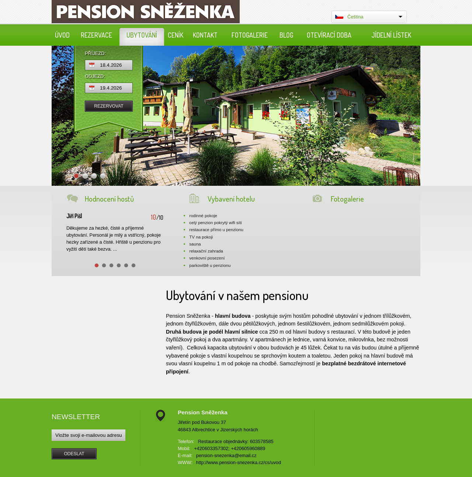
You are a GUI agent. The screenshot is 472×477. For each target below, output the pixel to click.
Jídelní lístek (391, 35)
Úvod (62, 35)
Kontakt (205, 35)
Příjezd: (95, 53)
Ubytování (141, 35)
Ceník (175, 35)
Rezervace (96, 35)
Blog (286, 35)
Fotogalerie (250, 35)
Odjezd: (95, 76)
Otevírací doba (329, 35)
